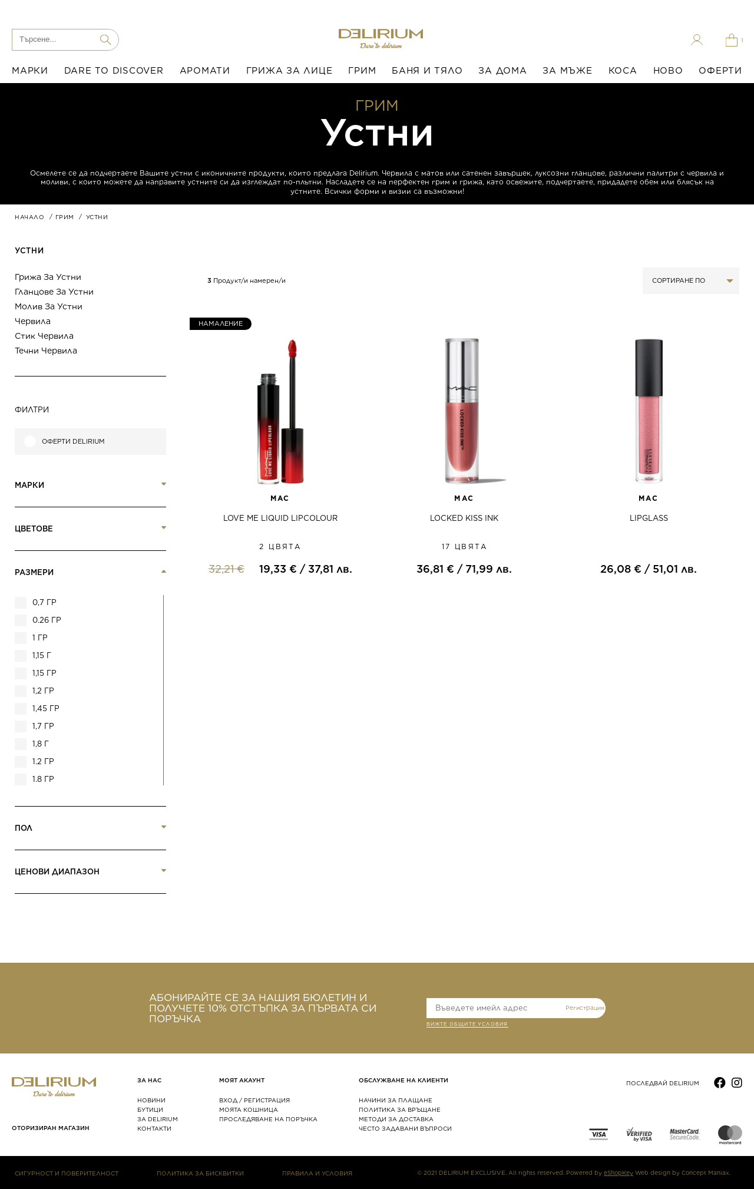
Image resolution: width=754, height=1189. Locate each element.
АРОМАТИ (205, 70)
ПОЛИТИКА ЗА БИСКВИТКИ (200, 1173)
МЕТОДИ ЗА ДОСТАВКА (396, 1118)
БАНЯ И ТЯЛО (427, 70)
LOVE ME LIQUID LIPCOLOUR (280, 518)
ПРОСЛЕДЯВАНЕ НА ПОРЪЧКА (268, 1118)
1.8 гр (43, 779)
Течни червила (46, 350)
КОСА (623, 70)
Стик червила (44, 336)
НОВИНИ (151, 1100)
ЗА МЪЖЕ (567, 70)
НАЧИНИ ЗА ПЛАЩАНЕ (395, 1100)
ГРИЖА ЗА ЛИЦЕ (289, 70)
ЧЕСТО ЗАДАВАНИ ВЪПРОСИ (405, 1128)
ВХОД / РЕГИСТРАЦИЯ (254, 1100)
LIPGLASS (649, 518)
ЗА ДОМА (502, 70)
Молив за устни (48, 306)
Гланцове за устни (54, 291)
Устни (29, 250)
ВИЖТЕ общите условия (467, 1025)
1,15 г (41, 655)
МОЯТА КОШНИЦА (248, 1109)
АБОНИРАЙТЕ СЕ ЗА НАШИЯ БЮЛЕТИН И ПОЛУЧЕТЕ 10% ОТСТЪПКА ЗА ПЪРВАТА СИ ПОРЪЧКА (262, 1008)
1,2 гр (43, 691)
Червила (33, 321)
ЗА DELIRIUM (157, 1118)
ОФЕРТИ (720, 70)
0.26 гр (46, 620)
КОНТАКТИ (154, 1128)
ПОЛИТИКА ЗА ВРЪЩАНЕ (400, 1109)
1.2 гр (43, 761)
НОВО (668, 70)
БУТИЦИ (150, 1109)
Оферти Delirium (73, 441)
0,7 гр (44, 602)
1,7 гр (43, 726)
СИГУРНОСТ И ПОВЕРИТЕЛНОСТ (66, 1173)
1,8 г (40, 744)
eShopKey (618, 1172)
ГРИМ (362, 70)
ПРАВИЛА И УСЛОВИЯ (317, 1173)
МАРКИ (30, 70)
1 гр (40, 638)
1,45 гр (45, 708)
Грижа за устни (48, 277)
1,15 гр (44, 673)
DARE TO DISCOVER (114, 70)
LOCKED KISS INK (464, 518)
